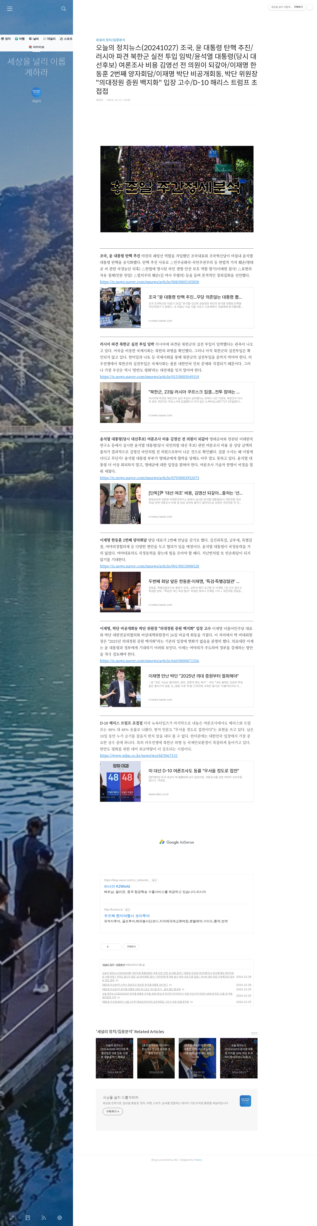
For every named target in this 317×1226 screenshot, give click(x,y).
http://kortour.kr (131, 966)
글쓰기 (12, 1218)
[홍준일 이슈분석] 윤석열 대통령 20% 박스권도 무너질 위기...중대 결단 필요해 (159, 1045)
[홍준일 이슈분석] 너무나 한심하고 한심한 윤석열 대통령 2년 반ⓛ (153, 1041)
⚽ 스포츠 (66, 38)
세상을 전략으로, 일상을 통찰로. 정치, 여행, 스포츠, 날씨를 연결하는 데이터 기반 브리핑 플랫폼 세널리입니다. (184, 1160)
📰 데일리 (49, 38)
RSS (44, 1218)
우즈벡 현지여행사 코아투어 (145, 973)
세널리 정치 (126, 1021)
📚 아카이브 (36, 47)
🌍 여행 (20, 38)
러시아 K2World (135, 943)
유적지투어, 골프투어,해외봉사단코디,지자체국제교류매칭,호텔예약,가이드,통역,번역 (184, 978)
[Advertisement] (195, 148)
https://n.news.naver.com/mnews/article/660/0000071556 (167, 717)
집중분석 (138, 1021)
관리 (60, 1218)
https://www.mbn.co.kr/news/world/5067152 (157, 812)
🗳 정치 (6, 38)
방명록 (28, 1218)
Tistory (216, 1216)
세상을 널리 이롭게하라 (36, 67)
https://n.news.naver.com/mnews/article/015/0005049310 (167, 433)
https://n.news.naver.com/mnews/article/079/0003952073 (167, 534)
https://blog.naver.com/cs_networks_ (145, 936)
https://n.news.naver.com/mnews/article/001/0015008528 (167, 622)
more (272, 1089)
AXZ (194, 1216)
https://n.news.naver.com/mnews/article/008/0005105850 (167, 338)
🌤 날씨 (34, 38)
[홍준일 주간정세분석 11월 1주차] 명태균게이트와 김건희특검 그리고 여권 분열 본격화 (163, 1058)
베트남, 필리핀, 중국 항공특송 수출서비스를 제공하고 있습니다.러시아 (173, 948)
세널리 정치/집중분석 (128, 40)
